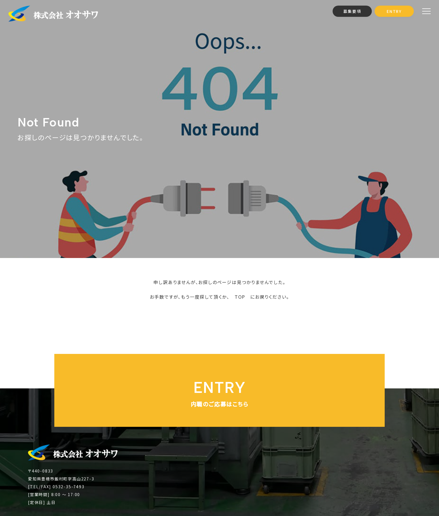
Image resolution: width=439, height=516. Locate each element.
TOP (240, 296)
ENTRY (394, 11)
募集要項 (352, 11)
